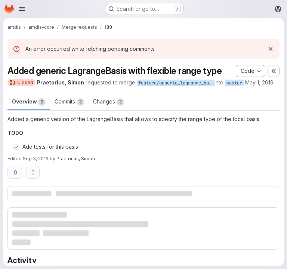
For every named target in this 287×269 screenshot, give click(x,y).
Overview (29, 102)
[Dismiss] (270, 48)
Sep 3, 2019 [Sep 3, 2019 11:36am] (36, 158)
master (234, 83)
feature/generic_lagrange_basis (176, 83)
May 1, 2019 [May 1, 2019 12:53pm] (259, 82)
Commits (69, 102)
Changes (108, 102)
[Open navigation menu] (22, 9)
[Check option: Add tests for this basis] (16, 147)
